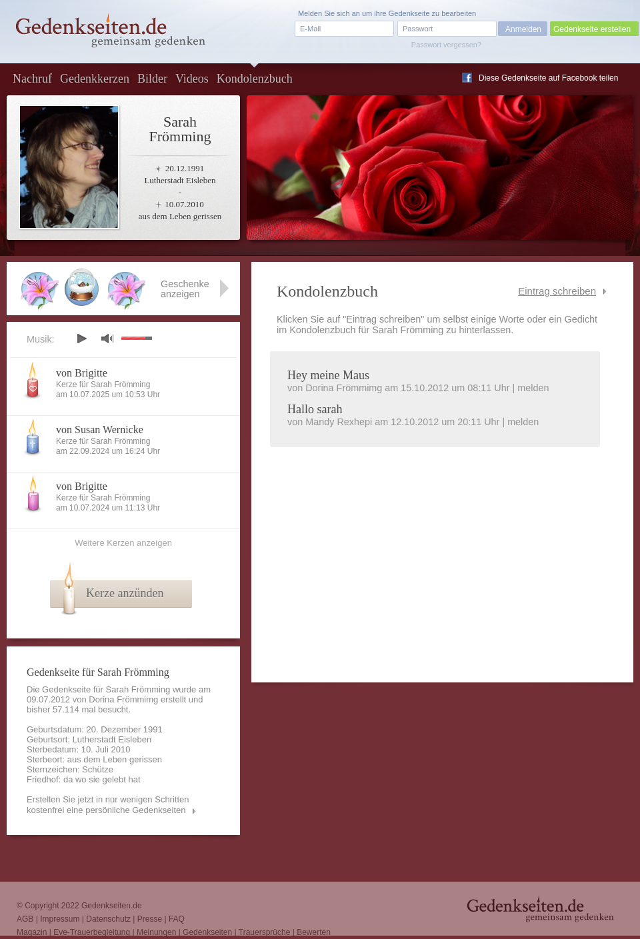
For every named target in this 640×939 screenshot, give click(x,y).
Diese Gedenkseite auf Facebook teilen (548, 78)
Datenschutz (108, 919)
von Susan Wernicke (99, 429)
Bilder (152, 78)
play (81, 338)
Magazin (32, 932)
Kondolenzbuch (255, 78)
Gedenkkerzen (94, 78)
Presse (149, 919)
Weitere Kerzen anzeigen (123, 543)
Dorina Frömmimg (123, 699)
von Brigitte (81, 373)
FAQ (177, 919)
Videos (192, 78)
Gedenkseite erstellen (592, 29)
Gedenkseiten (207, 932)
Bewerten (314, 932)
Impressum (59, 919)
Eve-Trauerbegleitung (91, 932)
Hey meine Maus (328, 375)
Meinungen (156, 932)
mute (107, 338)
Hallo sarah (314, 409)
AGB (25, 919)
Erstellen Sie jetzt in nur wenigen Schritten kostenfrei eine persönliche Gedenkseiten (108, 804)
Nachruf (32, 78)
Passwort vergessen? (446, 45)
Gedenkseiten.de (111, 905)
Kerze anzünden (124, 593)
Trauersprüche (265, 932)
